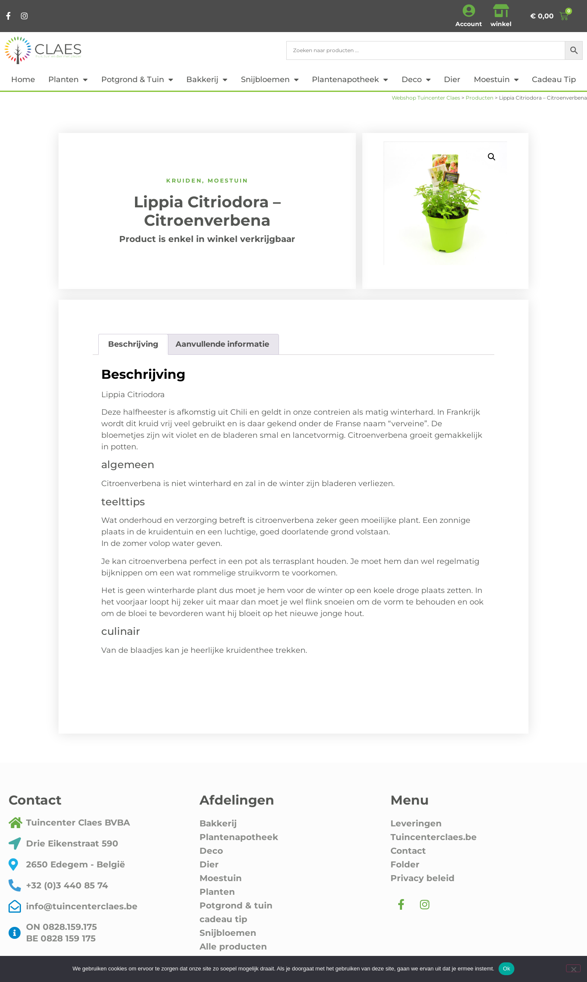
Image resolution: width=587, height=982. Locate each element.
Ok (506, 968)
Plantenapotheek (350, 79)
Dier (452, 79)
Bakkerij (206, 79)
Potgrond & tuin (137, 79)
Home (23, 79)
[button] (491, 157)
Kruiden (184, 180)
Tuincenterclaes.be (433, 837)
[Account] (468, 10)
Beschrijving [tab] (133, 344)
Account (468, 24)
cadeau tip (554, 79)
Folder (405, 864)
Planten (68, 79)
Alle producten (233, 946)
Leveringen (416, 823)
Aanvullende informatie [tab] (222, 344)
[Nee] (573, 968)
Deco (416, 79)
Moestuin (496, 79)
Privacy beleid (422, 878)
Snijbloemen (270, 79)
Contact (408, 851)
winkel (500, 24)
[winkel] (501, 10)
